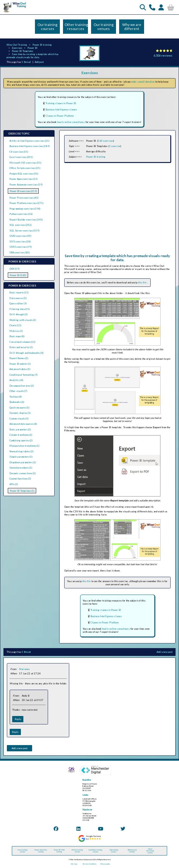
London (85, 795)
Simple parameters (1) (20, 456)
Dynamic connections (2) (22, 473)
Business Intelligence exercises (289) (29, 146)
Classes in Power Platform (60, 115)
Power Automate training (41, 851)
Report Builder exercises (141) (26, 219)
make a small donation (143, 81)
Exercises (17, 47)
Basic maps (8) (16, 336)
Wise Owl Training (17, 44)
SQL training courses (113, 851)
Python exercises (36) (20, 214)
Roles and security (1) (21, 347)
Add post (39, 61)
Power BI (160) (18, 275)
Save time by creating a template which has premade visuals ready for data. (32, 56)
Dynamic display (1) (20, 412)
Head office (86, 780)
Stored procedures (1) (20, 467)
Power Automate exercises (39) (25, 184)
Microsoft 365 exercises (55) (25, 162)
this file (142, 282)
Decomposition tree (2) (21, 385)
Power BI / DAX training (59, 851)
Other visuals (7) (18, 391)
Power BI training (42, 44)
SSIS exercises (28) (20, 241)
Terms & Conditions (89, 864)
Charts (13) (15, 325)
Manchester (87, 810)
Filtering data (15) (19, 309)
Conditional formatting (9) (23, 374)
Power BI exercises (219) (23, 191)
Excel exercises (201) (21, 157)
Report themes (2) (18, 358)
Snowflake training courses (95, 851)
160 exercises (105, 140)
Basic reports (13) (18, 292)
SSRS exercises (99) (20, 246)
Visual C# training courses (150, 851)
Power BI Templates (22, 51)
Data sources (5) (18, 298)
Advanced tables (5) (19, 369)
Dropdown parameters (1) (22, 462)
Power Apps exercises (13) (23, 178)
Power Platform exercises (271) (26, 203)
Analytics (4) (16, 380)
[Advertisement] (117, 210)
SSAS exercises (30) (20, 235)
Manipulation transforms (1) (24, 445)
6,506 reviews (163, 55)
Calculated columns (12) (22, 341)
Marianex (24, 669)
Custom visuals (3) (18, 418)
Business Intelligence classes (61, 109)
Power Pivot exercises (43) (23, 197)
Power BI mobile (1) (20, 363)
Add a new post (164, 651)
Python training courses (77, 851)
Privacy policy (105, 864)
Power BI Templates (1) (22, 490)
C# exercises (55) (18, 151)
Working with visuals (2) (22, 320)
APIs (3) (13, 484)
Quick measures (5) (19, 407)
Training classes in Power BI (61, 103)
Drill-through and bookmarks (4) (26, 352)
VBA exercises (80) (19, 252)
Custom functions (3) (20, 478)
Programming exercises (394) (24, 208)
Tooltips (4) (15, 396)
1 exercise (114, 146)
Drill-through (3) (18, 314)
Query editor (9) (18, 303)
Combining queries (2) (20, 440)
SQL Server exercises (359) (24, 230)
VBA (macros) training (132, 851)
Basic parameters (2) (20, 429)
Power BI (32, 47)
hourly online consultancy (71, 122)
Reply (18, 719)
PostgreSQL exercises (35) (23, 173)
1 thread (26, 61)
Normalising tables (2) (21, 451)
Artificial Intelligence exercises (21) (29, 140)
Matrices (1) (16, 330)
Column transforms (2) (20, 434)
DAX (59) (14, 268)
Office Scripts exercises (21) (24, 168)
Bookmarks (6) (16, 402)
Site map (74, 864)
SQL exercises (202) (20, 224)
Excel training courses (22, 851)
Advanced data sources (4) (23, 423)
